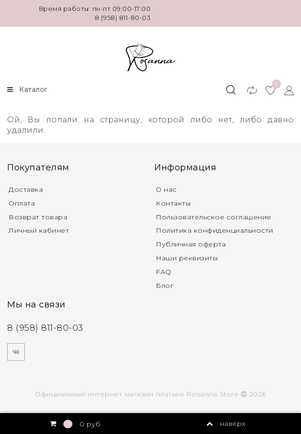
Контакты (173, 203)
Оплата (22, 203)
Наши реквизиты (187, 258)
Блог (164, 285)
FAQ (163, 271)
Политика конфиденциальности (214, 230)
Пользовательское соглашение (213, 217)
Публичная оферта (191, 244)
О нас (166, 189)
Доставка (26, 189)
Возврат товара (38, 217)
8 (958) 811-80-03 (123, 17)
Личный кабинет (39, 230)
